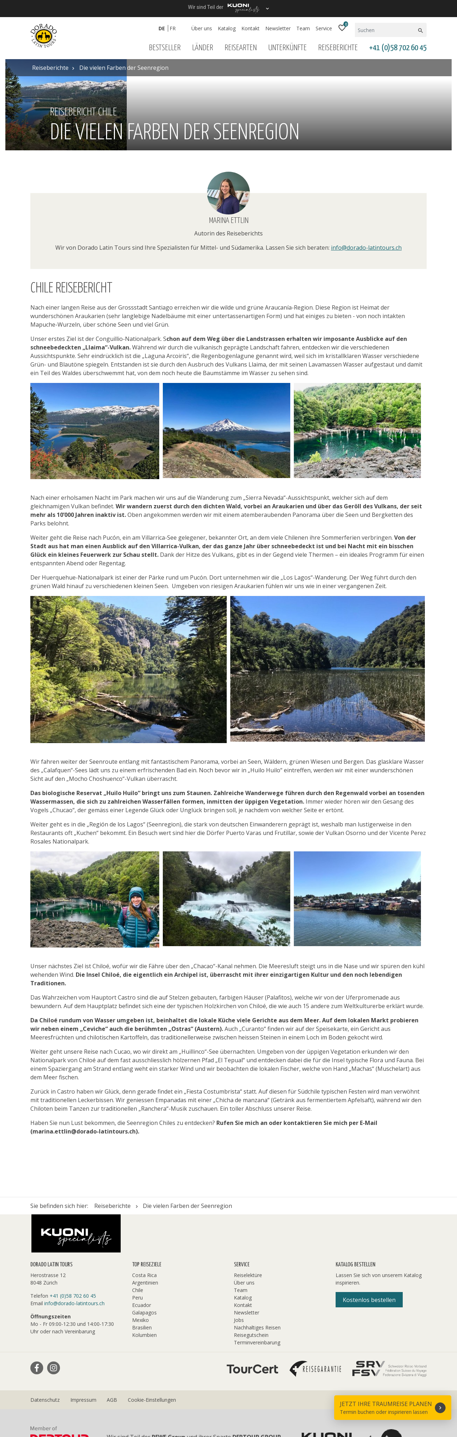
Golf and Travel (214, 1393)
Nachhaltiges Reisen (257, 1236)
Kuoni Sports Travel (104, 1401)
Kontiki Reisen (348, 1393)
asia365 (80, 1393)
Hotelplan (306, 1393)
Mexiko (140, 1229)
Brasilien (142, 1236)
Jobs (239, 1229)
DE (162, 28)
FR (173, 28)
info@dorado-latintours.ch (366, 157)
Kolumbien (144, 1244)
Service (324, 28)
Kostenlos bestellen (369, 1209)
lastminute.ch (158, 1401)
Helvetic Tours (263, 1393)
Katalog (227, 28)
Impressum (83, 1309)
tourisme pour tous (86, 1410)
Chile (137, 1199)
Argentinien (145, 1191)
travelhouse (138, 1410)
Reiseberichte (338, 48)
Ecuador (141, 1214)
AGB (112, 1309)
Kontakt (250, 28)
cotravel (110, 1393)
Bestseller (165, 48)
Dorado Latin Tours (157, 1393)
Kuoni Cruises (48, 1401)
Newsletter (278, 28)
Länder (202, 48)
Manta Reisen (204, 1401)
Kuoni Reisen (394, 1393)
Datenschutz (45, 1309)
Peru (137, 1206)
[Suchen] (386, 30)
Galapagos (144, 1221)
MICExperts (247, 1401)
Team (303, 28)
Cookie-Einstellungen (152, 1309)
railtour (40, 1410)
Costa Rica (144, 1184)
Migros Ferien (291, 1401)
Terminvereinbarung (257, 1251)
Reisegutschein (251, 1244)
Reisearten (241, 48)
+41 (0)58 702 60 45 (398, 48)
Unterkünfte (287, 48)
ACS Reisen (45, 1393)
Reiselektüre (248, 1184)
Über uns (201, 28)
